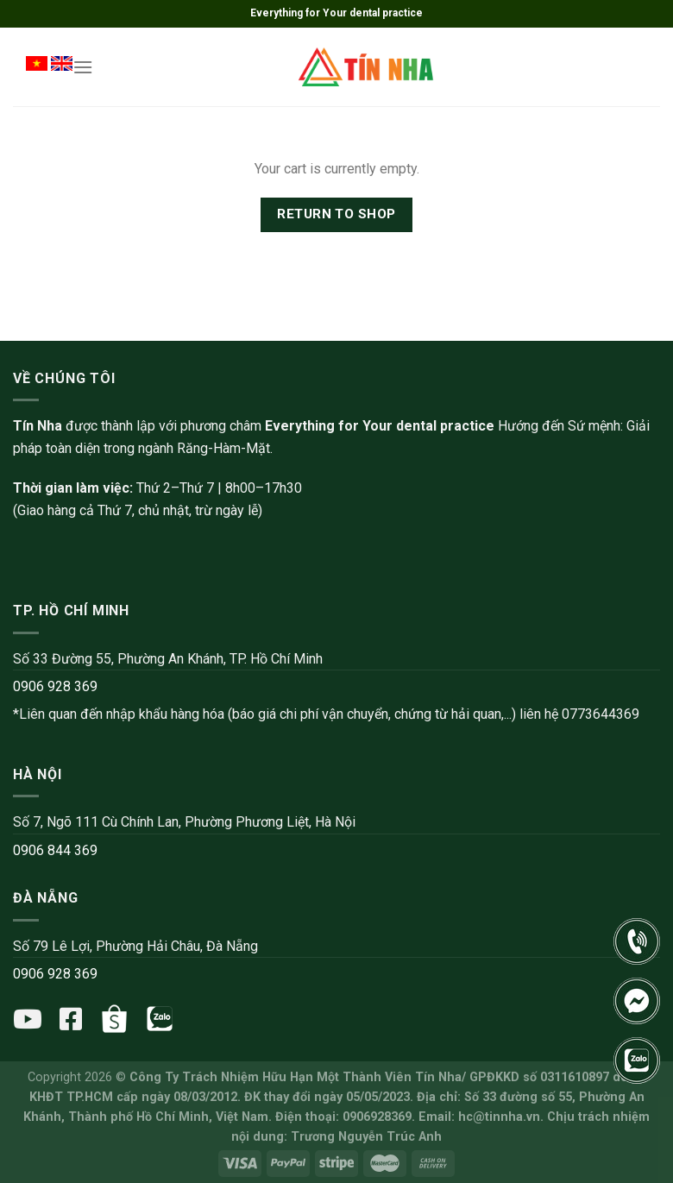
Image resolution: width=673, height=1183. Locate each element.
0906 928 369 (55, 686)
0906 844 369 (55, 850)
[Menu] (82, 67)
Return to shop (336, 214)
